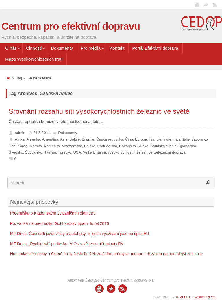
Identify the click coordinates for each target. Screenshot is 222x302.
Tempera (183, 297)
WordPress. (205, 297)
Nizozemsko (72, 146)
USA (77, 152)
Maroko (35, 146)
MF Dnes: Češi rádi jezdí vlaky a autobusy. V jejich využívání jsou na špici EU (79, 233)
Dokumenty (67, 133)
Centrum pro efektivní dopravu (70, 26)
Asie (63, 139)
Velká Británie (94, 152)
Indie (167, 139)
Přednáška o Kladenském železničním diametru (53, 213)
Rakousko (127, 146)
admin (20, 133)
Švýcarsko (33, 152)
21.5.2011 (41, 133)
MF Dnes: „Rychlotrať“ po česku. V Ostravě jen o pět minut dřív (66, 243)
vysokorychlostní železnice (130, 152)
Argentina (50, 139)
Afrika (20, 139)
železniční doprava (170, 152)
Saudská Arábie (163, 146)
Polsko (89, 146)
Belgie (74, 139)
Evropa (141, 139)
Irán (176, 139)
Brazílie (88, 139)
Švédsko (16, 152)
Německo (52, 146)
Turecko (64, 152)
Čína (129, 139)
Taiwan (50, 152)
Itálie (186, 139)
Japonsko (200, 139)
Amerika (33, 139)
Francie (155, 139)
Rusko (143, 146)
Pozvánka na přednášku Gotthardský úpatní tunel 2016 (59, 223)
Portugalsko (107, 146)
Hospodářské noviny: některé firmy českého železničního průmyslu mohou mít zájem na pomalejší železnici (106, 253)
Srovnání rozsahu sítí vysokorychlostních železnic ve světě (99, 111)
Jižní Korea (18, 146)
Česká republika (109, 139)
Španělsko (187, 146)
